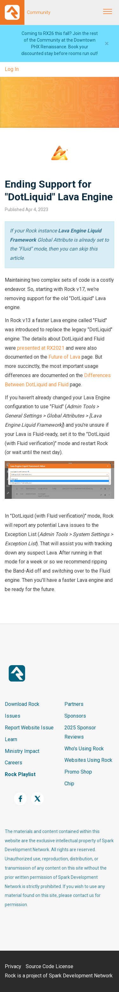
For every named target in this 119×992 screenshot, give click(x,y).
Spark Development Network (81, 976)
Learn (11, 739)
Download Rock (22, 704)
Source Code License (49, 966)
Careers (13, 763)
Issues (12, 716)
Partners (73, 704)
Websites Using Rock (88, 760)
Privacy (13, 966)
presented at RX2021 (40, 348)
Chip (69, 784)
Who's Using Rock (84, 749)
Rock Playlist (20, 774)
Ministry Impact (22, 751)
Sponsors (75, 716)
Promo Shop (78, 772)
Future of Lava (64, 357)
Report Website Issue (29, 728)
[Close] (107, 43)
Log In (12, 69)
